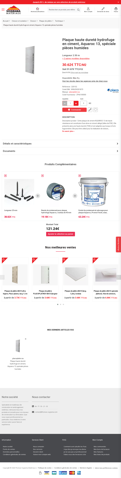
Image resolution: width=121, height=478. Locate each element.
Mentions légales (86, 468)
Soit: (82, 99)
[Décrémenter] (64, 103)
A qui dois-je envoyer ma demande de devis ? (80, 449)
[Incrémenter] (76, 103)
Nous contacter (38, 446)
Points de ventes (9, 449)
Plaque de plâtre (45, 21)
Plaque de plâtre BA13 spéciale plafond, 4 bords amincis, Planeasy (106, 293)
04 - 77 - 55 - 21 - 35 (40, 406)
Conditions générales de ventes (14, 454)
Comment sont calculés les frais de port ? (78, 446)
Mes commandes (100, 446)
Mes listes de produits (102, 454)
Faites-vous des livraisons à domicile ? (77, 454)
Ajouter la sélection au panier (60, 234)
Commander (74, 109)
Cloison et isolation (19, 21)
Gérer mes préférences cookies (106, 468)
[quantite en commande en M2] (83, 103)
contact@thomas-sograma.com (44, 412)
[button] (57, 304)
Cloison (33, 21)
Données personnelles (11, 452)
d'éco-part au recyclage (79, 72)
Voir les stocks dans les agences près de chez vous (85, 81)
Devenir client (38, 452)
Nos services (37, 449)
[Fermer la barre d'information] (118, 2)
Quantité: (65, 99)
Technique (59, 21)
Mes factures (98, 452)
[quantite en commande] (70, 103)
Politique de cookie (44, 468)
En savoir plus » (68, 131)
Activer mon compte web (42, 454)
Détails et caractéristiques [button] (17, 143)
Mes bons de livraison (102, 449)
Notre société (8, 446)
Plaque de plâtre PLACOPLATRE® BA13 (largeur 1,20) (45, 293)
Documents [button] (9, 151)
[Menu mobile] (4, 9)
